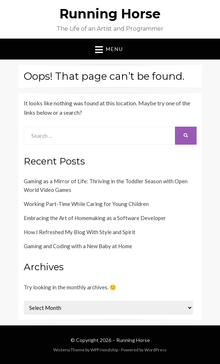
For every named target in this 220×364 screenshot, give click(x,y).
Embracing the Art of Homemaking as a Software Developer (95, 218)
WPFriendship (104, 349)
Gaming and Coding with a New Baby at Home (78, 246)
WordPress (155, 349)
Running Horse (110, 14)
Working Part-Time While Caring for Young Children (86, 204)
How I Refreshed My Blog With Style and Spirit (79, 232)
